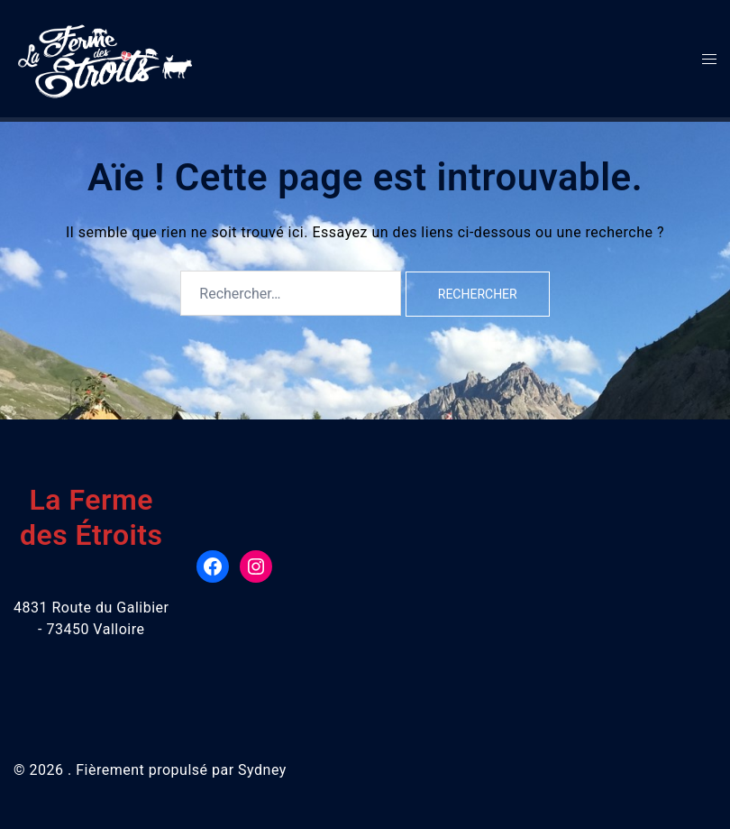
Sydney (262, 769)
